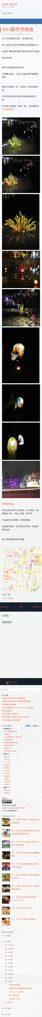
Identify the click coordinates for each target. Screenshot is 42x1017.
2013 (6, 941)
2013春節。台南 (14, 999)
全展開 (28, 726)
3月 (9, 978)
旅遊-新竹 (11, 598)
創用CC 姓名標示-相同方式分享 (14, 808)
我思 (5, 787)
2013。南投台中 (14, 995)
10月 (9, 952)
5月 (9, 970)
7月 (9, 963)
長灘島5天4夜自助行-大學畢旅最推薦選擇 (16, 701)
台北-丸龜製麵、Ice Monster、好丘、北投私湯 (18, 707)
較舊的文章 (37, 607)
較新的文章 (5, 607)
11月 (9, 949)
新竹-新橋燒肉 (7, 711)
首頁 (21, 607)
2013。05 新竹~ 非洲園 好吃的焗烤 (23, 919)
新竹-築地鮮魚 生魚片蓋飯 (11, 720)
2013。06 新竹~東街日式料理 (21, 908)
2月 (9, 981)
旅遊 (5, 754)
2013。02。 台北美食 (16, 992)
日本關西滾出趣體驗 (9, 704)
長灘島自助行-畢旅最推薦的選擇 (20, 988)
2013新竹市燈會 (17, 29)
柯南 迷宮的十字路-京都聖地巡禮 (13, 698)
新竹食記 (6, 729)
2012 (6, 1008)
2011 (6, 1014)
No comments (27, 34)
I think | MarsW (9, 4)
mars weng (16, 34)
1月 (9, 1002)
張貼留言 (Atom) (11, 682)
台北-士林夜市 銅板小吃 (10, 714)
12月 (9, 945)
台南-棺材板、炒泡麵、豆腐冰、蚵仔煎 (15, 717)
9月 (9, 956)
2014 (6, 935)
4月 (9, 974)
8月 (9, 959)
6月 (9, 967)
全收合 (35, 726)
